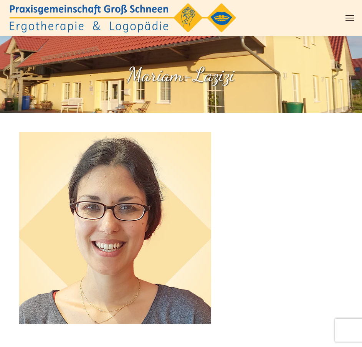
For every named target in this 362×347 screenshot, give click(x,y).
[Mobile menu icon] (349, 18)
